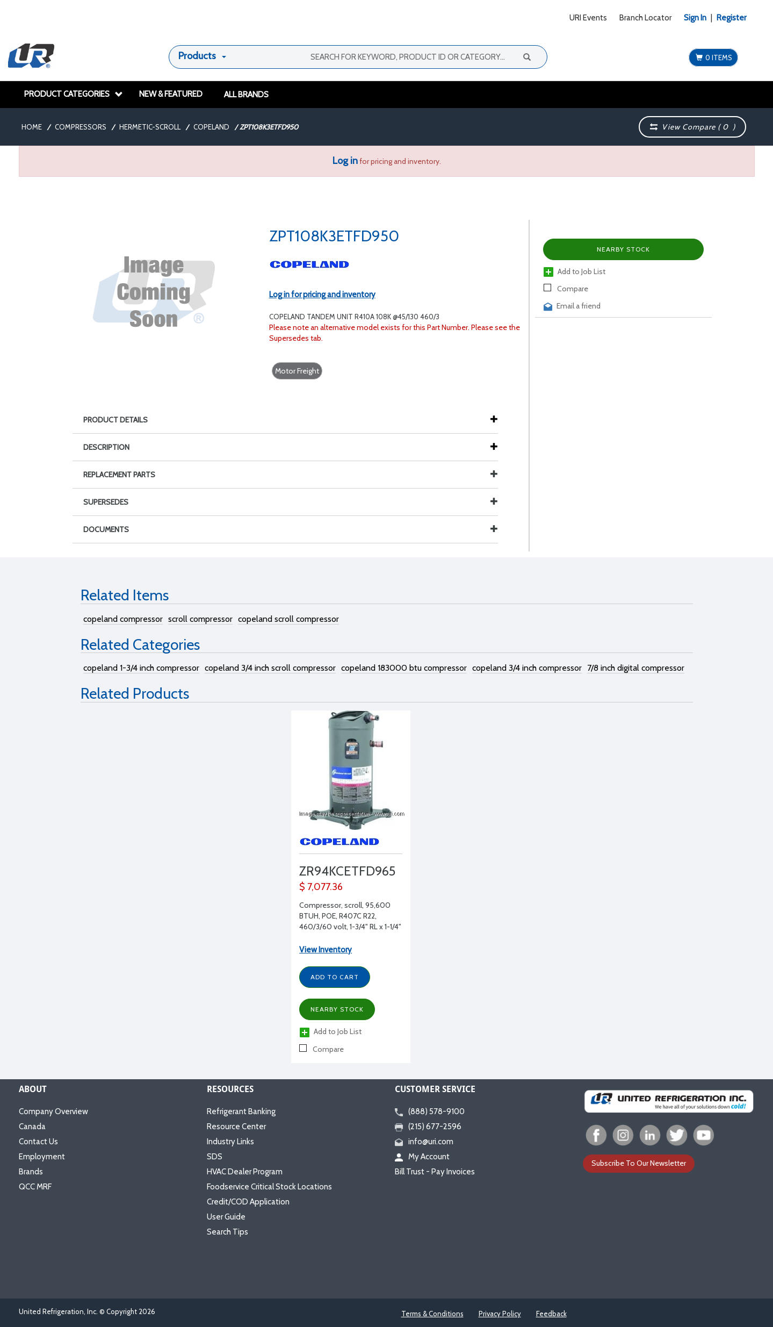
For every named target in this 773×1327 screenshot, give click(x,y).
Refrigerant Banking (241, 1111)
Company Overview (53, 1111)
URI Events (588, 18)
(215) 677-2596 (428, 1126)
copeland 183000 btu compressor (404, 668)
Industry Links (230, 1141)
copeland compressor (123, 619)
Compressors (80, 127)
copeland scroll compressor (288, 619)
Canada (32, 1126)
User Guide (226, 1217)
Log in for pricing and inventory (322, 294)
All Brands (246, 94)
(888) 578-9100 (430, 1111)
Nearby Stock (623, 249)
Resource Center (236, 1126)
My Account (422, 1156)
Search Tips (227, 1232)
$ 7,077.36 (321, 887)
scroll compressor (200, 619)
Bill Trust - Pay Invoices (435, 1172)
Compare (566, 288)
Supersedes (290, 502)
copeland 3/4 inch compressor (527, 668)
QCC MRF (35, 1187)
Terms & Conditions (432, 1313)
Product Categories (73, 94)
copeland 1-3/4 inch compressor (141, 668)
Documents (290, 529)
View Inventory (325, 950)
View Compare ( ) (693, 127)
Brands (31, 1172)
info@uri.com (424, 1141)
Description (111, 447)
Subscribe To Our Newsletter (638, 1163)
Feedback (551, 1313)
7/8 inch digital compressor (635, 668)
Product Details (120, 420)
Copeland (211, 127)
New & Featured (171, 94)
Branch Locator (645, 18)
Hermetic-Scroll (149, 127)
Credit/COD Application (248, 1202)
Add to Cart (334, 977)
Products (197, 56)
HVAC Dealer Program (245, 1172)
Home (31, 127)
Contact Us (38, 1141)
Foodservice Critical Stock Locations (269, 1187)
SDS (214, 1156)
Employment (42, 1156)
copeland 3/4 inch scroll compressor (270, 668)
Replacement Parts (290, 474)
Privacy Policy (500, 1313)
